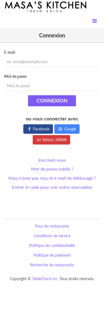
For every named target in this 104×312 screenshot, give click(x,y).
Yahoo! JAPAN (51, 139)
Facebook (38, 129)
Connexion (52, 100)
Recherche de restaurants (52, 264)
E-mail (9, 52)
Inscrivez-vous (52, 160)
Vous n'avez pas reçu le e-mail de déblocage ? (52, 178)
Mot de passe (15, 76)
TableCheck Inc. (45, 278)
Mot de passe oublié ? (52, 168)
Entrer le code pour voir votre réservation (52, 187)
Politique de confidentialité (52, 245)
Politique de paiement (52, 255)
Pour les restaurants (52, 226)
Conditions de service (52, 235)
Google (67, 129)
